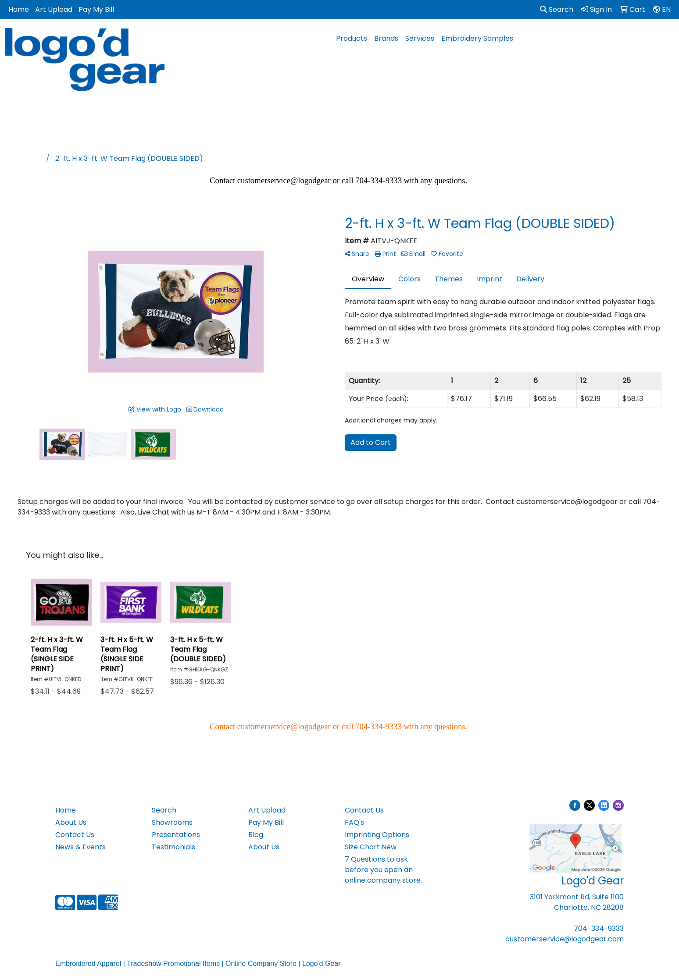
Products (351, 38)
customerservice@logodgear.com (564, 939)
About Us (70, 822)
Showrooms (172, 822)
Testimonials (173, 847)
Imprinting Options (377, 835)
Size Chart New (371, 847)
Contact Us (74, 835)
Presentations (176, 835)
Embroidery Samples (477, 38)
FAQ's (354, 822)
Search (556, 9)
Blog (255, 835)
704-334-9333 (599, 928)
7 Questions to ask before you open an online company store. (383, 869)
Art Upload (53, 9)
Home (18, 9)
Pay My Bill (96, 9)
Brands (386, 38)
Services (419, 38)
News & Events (80, 847)
